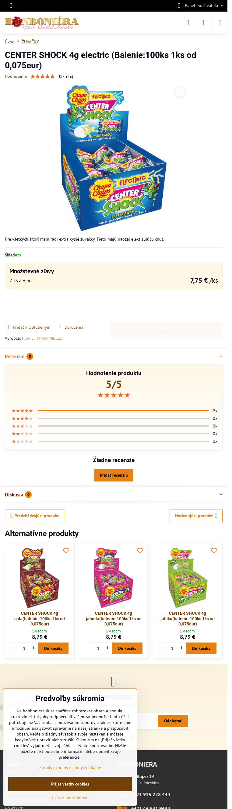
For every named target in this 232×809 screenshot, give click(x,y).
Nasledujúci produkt (196, 516)
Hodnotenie (16, 76)
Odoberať (172, 721)
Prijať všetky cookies (70, 784)
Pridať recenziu (114, 475)
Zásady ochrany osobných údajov (70, 767)
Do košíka (166, 306)
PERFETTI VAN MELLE (42, 338)
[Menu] (220, 22)
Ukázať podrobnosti (70, 797)
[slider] (114, 395)
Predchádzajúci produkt (34, 516)
